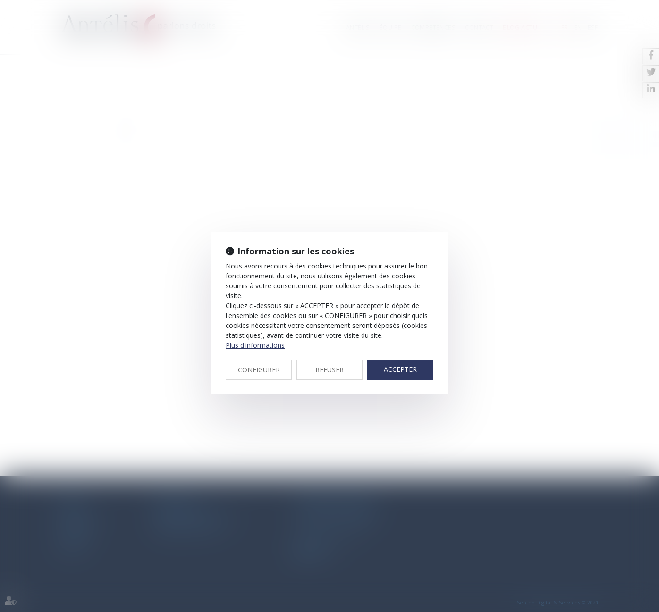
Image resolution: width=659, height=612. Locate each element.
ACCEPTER (400, 369)
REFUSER (329, 369)
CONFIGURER (259, 369)
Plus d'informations (255, 345)
